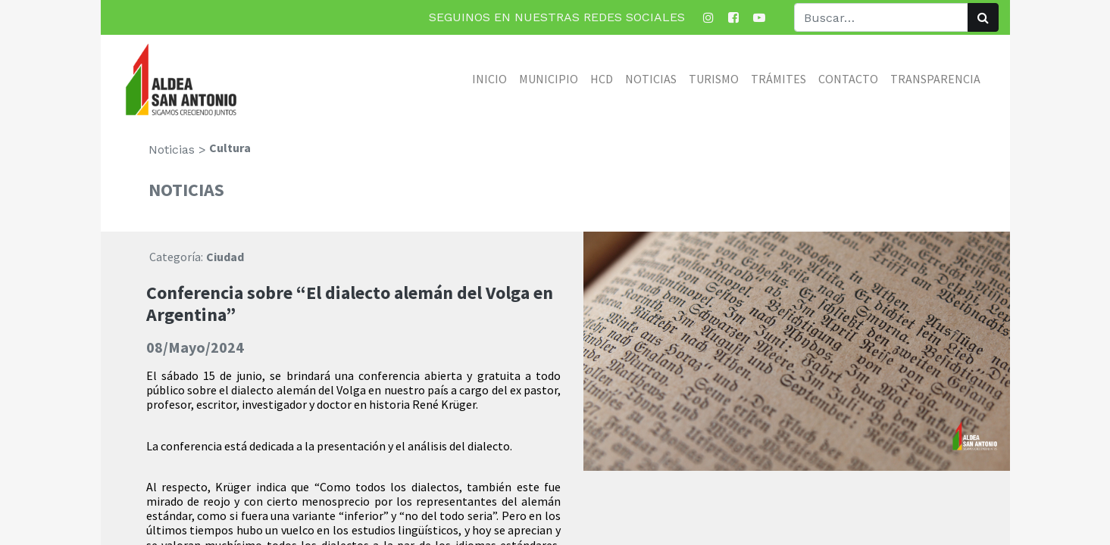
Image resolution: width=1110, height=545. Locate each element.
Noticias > (177, 149)
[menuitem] (489, 79)
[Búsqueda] (983, 17)
